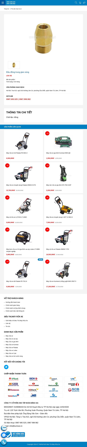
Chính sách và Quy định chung (15, 308)
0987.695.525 (11, 2)
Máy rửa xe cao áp (12, 339)
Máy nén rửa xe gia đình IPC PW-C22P (58, 185)
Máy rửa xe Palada (12, 347)
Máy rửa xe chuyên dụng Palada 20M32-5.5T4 (21, 185)
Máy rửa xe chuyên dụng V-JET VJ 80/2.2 (59, 217)
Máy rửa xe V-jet (11, 353)
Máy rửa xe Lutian (11, 350)
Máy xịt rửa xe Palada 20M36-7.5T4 (57, 249)
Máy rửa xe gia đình (12, 341)
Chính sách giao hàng (13, 305)
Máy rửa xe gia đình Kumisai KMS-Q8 (58, 153)
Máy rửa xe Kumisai (12, 344)
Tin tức (8, 326)
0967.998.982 (11, 3)
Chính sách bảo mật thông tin (15, 311)
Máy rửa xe (9, 336)
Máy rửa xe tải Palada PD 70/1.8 (16, 281)
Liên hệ (8, 323)
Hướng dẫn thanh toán (13, 302)
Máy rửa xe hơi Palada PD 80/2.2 (16, 153)
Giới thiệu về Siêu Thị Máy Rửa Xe (17, 320)
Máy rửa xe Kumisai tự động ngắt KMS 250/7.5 (61, 281)
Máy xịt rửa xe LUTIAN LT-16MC (16, 217)
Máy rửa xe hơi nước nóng (14, 356)
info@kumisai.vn (15, 426)
